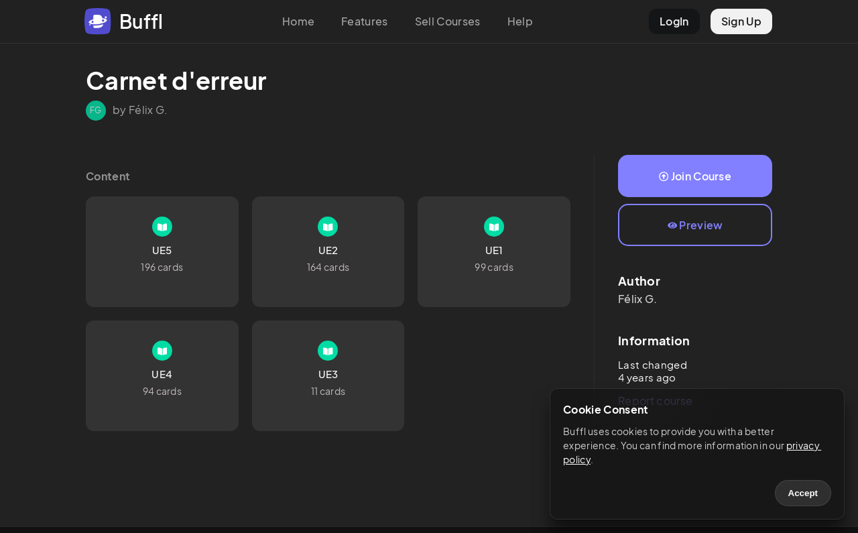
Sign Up (741, 21)
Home (298, 21)
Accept (803, 493)
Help (520, 21)
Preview (695, 225)
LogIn (674, 21)
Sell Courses (448, 21)
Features (364, 21)
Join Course (695, 176)
